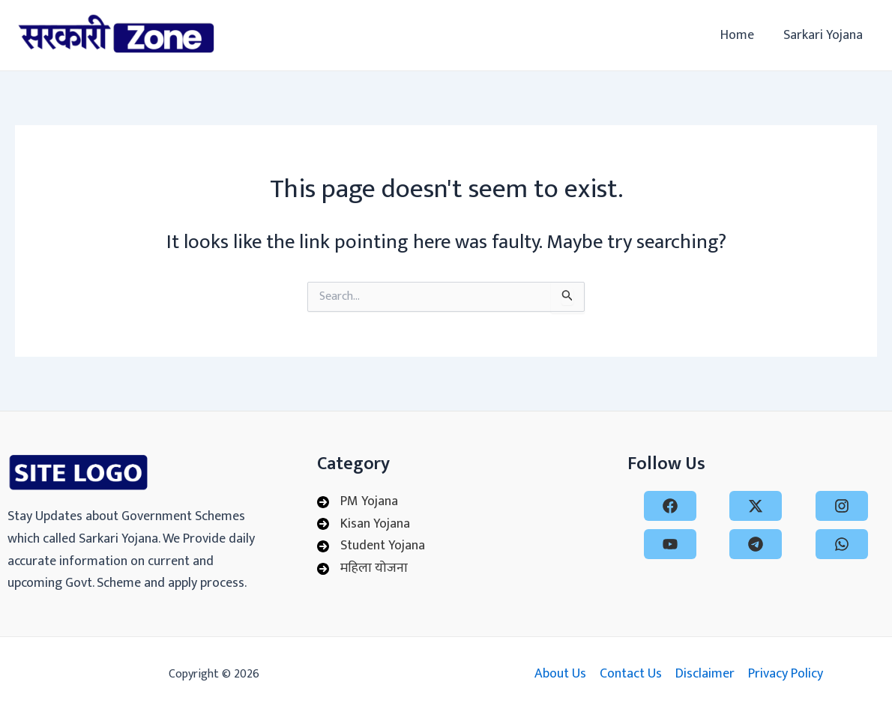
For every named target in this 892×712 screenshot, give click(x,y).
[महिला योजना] (362, 569)
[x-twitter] (755, 506)
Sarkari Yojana (824, 35)
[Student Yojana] (371, 546)
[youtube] (670, 544)
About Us (560, 674)
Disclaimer (705, 674)
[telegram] (755, 544)
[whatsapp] (842, 544)
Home (740, 35)
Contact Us (631, 674)
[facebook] (670, 506)
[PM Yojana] (357, 502)
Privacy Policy (785, 674)
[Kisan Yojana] (363, 524)
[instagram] (842, 506)
